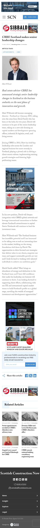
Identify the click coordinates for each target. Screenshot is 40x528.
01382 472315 (21, 484)
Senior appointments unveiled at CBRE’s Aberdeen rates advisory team (9, 429)
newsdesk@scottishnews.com (21, 488)
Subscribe (30, 364)
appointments (8, 52)
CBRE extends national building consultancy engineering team (28, 453)
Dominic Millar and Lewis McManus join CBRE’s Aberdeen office (29, 429)
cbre (18, 52)
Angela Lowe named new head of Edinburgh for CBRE (10, 452)
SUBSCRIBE (30, 17)
